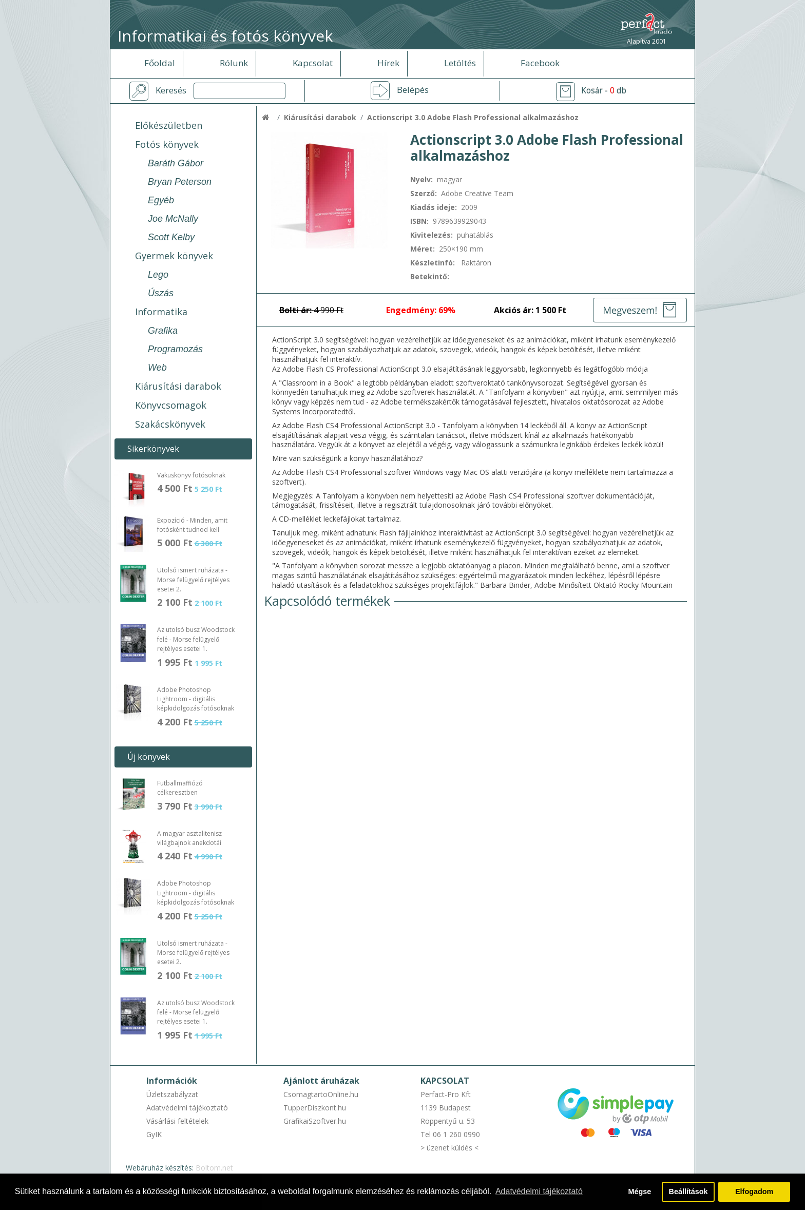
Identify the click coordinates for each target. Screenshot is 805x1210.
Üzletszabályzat (172, 1094)
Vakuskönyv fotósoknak (191, 475)
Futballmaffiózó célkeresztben (180, 788)
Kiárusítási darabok (178, 386)
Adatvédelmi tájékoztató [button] (539, 1191)
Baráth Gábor (175, 163)
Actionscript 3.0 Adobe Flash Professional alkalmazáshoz (473, 117)
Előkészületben (168, 125)
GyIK (154, 1134)
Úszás (161, 293)
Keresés (171, 90)
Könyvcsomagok (170, 405)
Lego (158, 275)
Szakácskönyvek (170, 424)
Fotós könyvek (167, 144)
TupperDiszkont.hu (314, 1107)
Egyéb (161, 200)
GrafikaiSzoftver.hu (314, 1121)
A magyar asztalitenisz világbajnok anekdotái (189, 838)
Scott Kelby (171, 237)
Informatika (161, 311)
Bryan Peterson (180, 182)
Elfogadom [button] (754, 1191)
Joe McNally (173, 219)
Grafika (163, 330)
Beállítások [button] (688, 1191)
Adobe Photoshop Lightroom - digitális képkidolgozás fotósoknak (195, 699)
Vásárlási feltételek (177, 1121)
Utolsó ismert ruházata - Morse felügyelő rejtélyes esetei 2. (193, 579)
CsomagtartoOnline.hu (320, 1094)
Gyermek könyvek (174, 255)
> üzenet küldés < (449, 1148)
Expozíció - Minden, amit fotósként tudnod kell (192, 525)
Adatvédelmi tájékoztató (187, 1107)
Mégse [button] (639, 1191)
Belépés (413, 90)
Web (157, 367)
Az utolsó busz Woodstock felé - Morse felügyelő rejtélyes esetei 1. (196, 639)
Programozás (175, 349)
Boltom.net (214, 1168)
